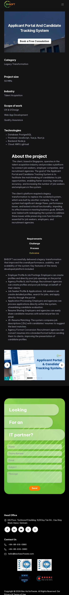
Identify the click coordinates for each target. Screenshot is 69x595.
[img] (7, 365)
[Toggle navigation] (62, 4)
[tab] (34, 239)
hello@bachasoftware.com (21, 554)
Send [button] (34, 488)
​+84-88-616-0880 (17, 544)
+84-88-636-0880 (17, 549)
